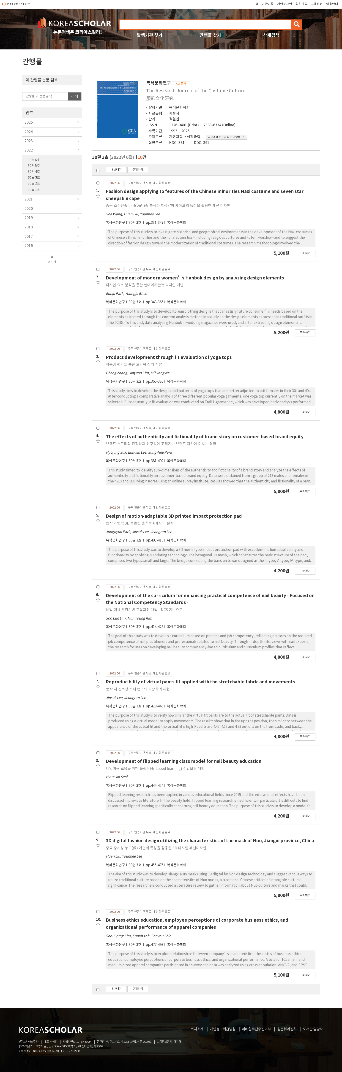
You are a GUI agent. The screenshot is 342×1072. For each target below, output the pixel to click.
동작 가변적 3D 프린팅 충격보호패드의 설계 (139, 523)
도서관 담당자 (313, 1029)
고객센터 (317, 4)
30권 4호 (34, 172)
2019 (29, 218)
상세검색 (271, 35)
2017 (29, 237)
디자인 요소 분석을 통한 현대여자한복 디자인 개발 (144, 285)
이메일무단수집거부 (256, 1029)
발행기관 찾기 (149, 35)
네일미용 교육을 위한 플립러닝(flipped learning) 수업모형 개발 (155, 769)
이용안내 (332, 4)
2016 (29, 246)
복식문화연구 (115, 223)
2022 (29, 150)
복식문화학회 (179, 108)
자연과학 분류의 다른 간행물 (226, 137)
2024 (29, 132)
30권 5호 (34, 166)
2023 (29, 141)
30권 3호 (34, 177)
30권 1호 (34, 189)
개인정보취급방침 (222, 1029)
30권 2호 (34, 183)
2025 (29, 122)
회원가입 (301, 4)
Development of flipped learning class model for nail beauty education (183, 761)
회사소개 (197, 1029)
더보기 (52, 260)
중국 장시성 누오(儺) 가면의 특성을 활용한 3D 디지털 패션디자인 (156, 848)
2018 (29, 227)
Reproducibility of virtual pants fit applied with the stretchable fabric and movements (200, 682)
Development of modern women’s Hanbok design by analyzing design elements (195, 278)
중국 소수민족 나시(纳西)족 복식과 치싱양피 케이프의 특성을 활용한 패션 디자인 (168, 206)
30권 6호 (34, 160)
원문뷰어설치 (286, 1029)
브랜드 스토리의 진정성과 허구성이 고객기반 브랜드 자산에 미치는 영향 (161, 444)
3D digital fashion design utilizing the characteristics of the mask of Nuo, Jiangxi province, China (210, 840)
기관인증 (268, 4)
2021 (29, 199)
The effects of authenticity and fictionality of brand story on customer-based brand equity (205, 436)
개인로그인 (284, 4)
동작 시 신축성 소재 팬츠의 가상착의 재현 (138, 689)
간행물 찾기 (210, 35)
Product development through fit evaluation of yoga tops (169, 357)
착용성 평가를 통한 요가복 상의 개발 (134, 365)
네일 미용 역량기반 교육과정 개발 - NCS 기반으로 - (145, 610)
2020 (29, 209)
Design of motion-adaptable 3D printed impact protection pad (174, 516)
